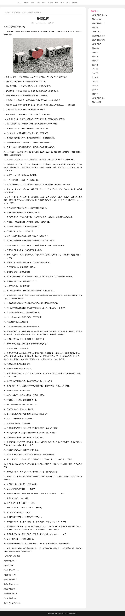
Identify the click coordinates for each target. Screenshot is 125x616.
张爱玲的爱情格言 (10, 603)
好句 (32, 2)
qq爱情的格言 (8, 579)
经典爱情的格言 (9, 570)
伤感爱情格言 (8, 589)
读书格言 (95, 77)
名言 (38, 2)
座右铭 (74, 2)
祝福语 (26, 2)
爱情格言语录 (96, 102)
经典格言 (95, 61)
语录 (43, 2)
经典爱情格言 (8, 561)
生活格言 (95, 85)
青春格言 (95, 90)
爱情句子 (95, 94)
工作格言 (95, 81)
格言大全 (95, 65)
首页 (19, 2)
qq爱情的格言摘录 (98, 98)
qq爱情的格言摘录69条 (100, 15)
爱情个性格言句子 (98, 23)
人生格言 (95, 69)
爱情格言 (30, 12)
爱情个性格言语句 (98, 40)
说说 (62, 2)
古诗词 (50, 2)
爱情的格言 (8, 575)
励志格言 (95, 73)
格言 (56, 2)
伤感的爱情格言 (9, 584)
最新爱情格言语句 (98, 36)
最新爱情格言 (8, 593)
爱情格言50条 (96, 19)
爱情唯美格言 (96, 32)
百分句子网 (16, 12)
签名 (68, 2)
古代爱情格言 (8, 598)
